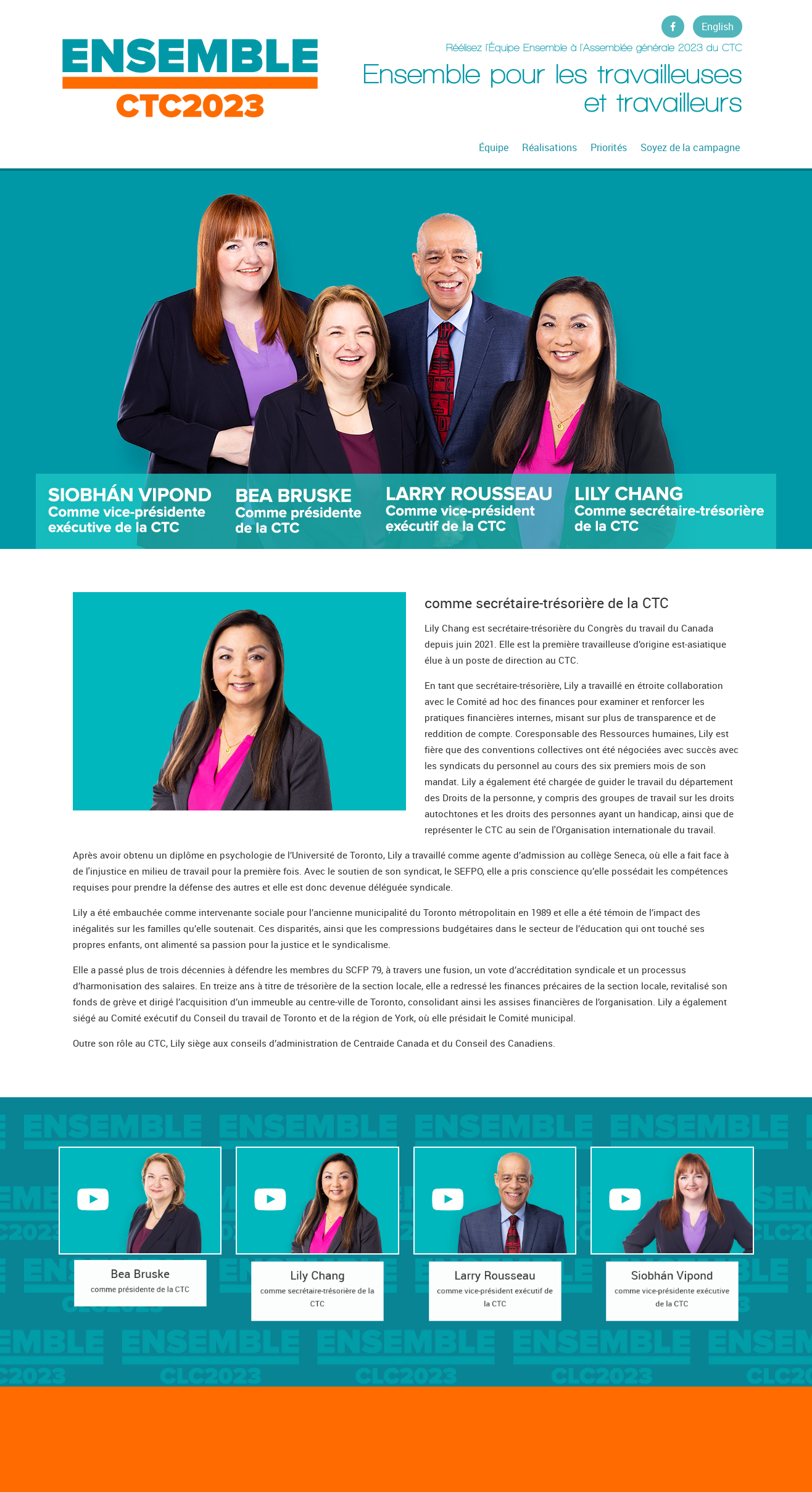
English (718, 26)
